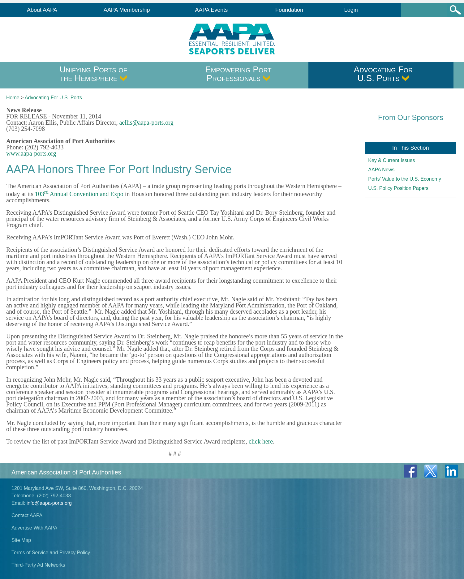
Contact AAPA (26, 515)
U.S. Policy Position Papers (398, 188)
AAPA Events (211, 10)
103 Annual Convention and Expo (79, 194)
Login (351, 10)
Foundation (289, 10)
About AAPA (42, 10)
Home (12, 97)
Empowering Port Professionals (238, 74)
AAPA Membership (127, 10)
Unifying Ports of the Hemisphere (93, 74)
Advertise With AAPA (34, 527)
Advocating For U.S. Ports (383, 74)
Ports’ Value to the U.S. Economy (404, 179)
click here (261, 441)
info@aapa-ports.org (49, 503)
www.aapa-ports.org (31, 153)
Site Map (21, 540)
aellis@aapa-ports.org (146, 122)
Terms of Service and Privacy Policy (50, 552)
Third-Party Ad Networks (38, 565)
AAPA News (381, 169)
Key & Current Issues (391, 160)
